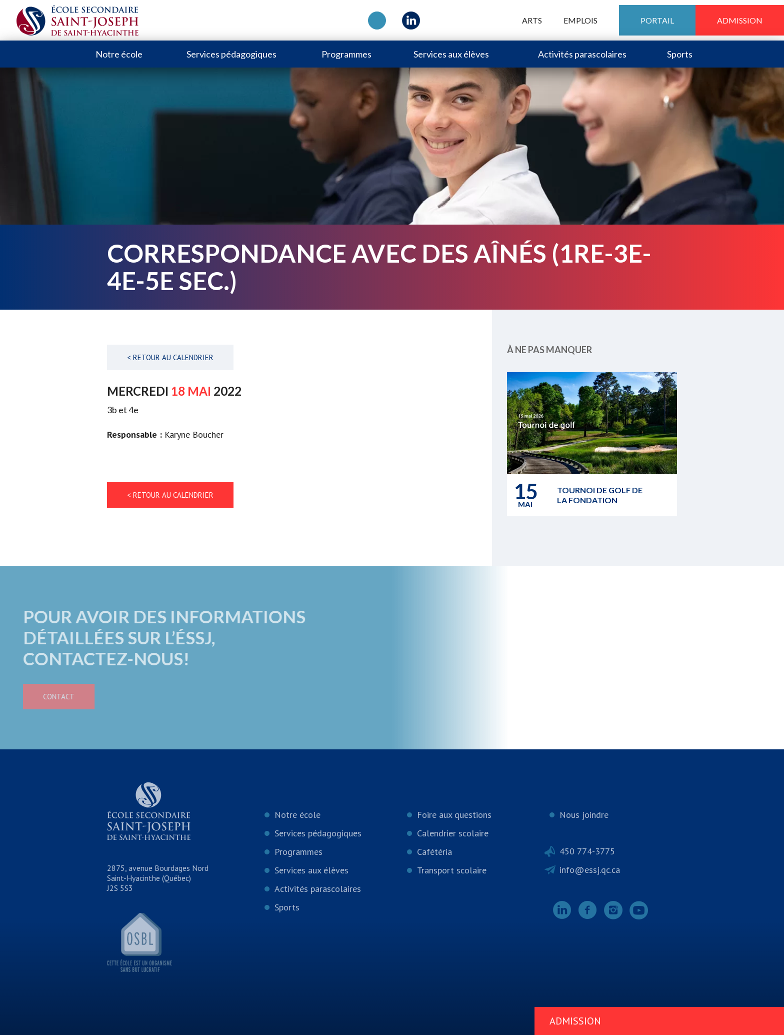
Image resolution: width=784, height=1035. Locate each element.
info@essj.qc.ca (590, 869)
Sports (679, 54)
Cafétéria (434, 851)
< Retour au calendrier (170, 357)
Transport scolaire (451, 870)
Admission (739, 20)
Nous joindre (584, 814)
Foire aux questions (454, 814)
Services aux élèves (451, 54)
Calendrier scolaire (452, 833)
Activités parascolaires (582, 54)
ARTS (532, 20)
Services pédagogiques (231, 54)
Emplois (581, 20)
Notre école (119, 54)
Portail (657, 20)
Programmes (347, 54)
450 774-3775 (587, 851)
